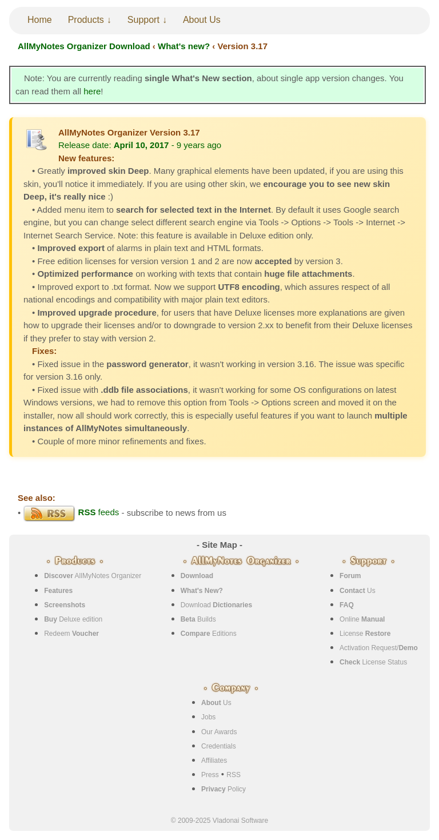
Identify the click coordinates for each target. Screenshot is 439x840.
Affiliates (214, 761)
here (92, 91)
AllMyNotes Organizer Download (84, 46)
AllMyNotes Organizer (92, 576)
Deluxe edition (73, 619)
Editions (209, 634)
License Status (373, 662)
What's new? (184, 46)
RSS (233, 775)
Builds (198, 619)
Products (86, 20)
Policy (223, 789)
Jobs (208, 717)
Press (210, 775)
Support (143, 20)
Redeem (71, 634)
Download (216, 605)
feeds (71, 512)
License (365, 634)
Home (39, 20)
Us (358, 591)
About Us (202, 20)
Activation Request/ (379, 648)
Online (362, 619)
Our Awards (219, 732)
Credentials (218, 746)
